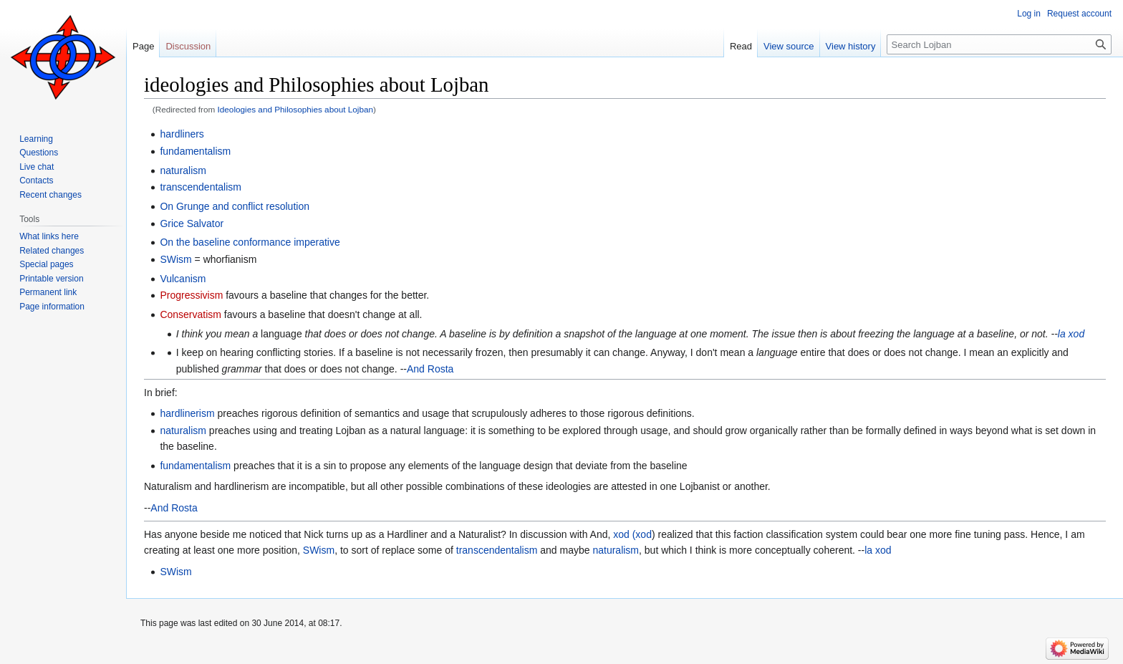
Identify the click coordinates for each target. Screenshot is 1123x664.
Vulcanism (183, 278)
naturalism (183, 170)
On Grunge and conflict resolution (234, 206)
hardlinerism (187, 413)
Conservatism (190, 314)
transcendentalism (200, 187)
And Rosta (430, 369)
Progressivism (191, 295)
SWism (175, 259)
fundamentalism (195, 151)
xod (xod (632, 534)
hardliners (181, 134)
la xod (1071, 334)
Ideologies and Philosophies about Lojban (296, 109)
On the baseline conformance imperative (249, 242)
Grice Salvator (191, 223)
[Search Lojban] (999, 44)
